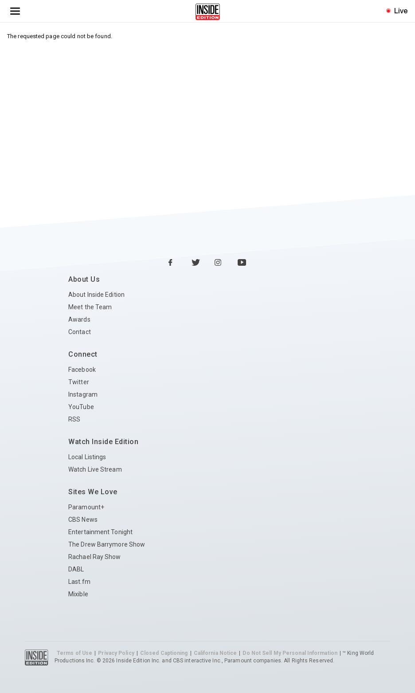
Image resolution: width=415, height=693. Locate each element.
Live (401, 10)
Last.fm (79, 581)
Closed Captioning (164, 653)
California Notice (215, 653)
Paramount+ (86, 507)
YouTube (81, 406)
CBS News (83, 519)
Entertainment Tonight (100, 532)
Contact (79, 331)
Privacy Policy (116, 653)
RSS (74, 419)
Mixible (78, 594)
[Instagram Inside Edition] (219, 263)
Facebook (82, 369)
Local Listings (87, 457)
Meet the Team (90, 307)
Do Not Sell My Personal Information (290, 653)
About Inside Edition (96, 294)
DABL (76, 569)
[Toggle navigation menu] (15, 11)
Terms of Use (74, 653)
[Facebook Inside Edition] (172, 263)
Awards (79, 319)
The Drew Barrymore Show (106, 544)
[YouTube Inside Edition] (242, 263)
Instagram (83, 394)
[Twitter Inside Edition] (196, 263)
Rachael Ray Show (94, 556)
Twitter (78, 382)
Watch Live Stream (95, 469)
